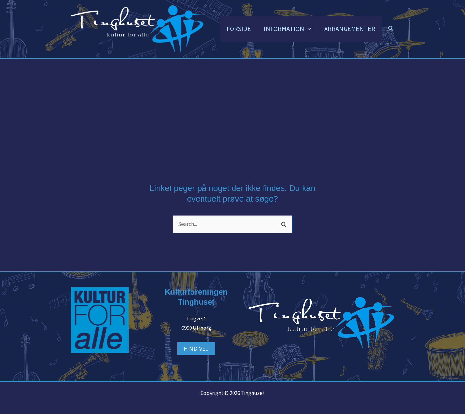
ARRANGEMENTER (349, 29)
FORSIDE (239, 29)
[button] (307, 29)
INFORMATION (287, 29)
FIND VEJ (196, 348)
